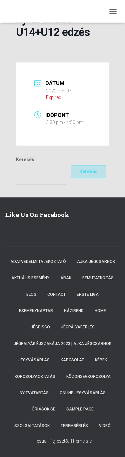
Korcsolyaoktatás (35, 376)
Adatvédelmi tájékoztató (38, 261)
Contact (56, 294)
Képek (101, 360)
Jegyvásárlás (34, 360)
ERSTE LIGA (88, 294)
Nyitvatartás (34, 393)
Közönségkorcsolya (88, 376)
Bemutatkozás (98, 278)
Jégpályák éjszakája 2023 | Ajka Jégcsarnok (62, 343)
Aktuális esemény (30, 278)
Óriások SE (43, 409)
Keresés (25, 159)
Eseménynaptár (36, 310)
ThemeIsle (81, 441)
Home (100, 310)
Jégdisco (40, 327)
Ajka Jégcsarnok (96, 261)
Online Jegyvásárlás (83, 393)
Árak (65, 278)
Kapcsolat (72, 360)
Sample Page (80, 409)
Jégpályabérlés (78, 327)
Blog (31, 294)
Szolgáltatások (32, 425)
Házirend (74, 310)
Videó (105, 425)
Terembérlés (74, 425)
